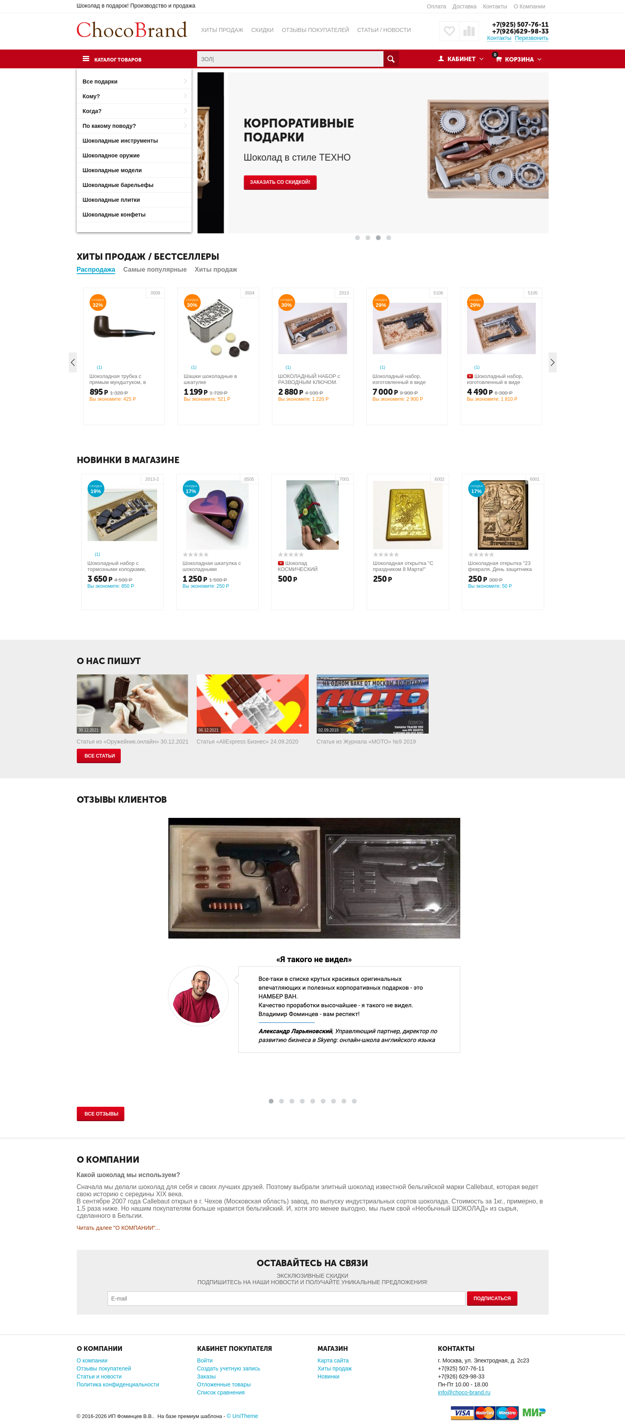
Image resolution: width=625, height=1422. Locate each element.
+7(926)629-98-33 (519, 31)
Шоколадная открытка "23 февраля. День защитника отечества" (500, 569)
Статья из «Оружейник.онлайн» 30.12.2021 (133, 741)
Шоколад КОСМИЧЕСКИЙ (298, 566)
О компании (92, 1360)
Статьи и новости (99, 1376)
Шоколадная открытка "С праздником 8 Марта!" (403, 566)
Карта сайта (333, 1360)
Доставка (465, 6)
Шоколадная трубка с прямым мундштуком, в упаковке (118, 382)
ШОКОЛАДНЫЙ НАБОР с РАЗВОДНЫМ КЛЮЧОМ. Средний (309, 382)
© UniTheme (242, 1416)
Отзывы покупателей (104, 1368)
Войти (205, 1360)
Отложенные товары (224, 1384)
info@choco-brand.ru (464, 1392)
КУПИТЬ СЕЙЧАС (240, 177)
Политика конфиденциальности (118, 1384)
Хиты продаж (216, 269)
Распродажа (96, 269)
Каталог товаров (122, 59)
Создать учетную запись (228, 1368)
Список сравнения (221, 1392)
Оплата (436, 6)
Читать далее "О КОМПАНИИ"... (118, 1228)
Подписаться (492, 1298)
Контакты (495, 6)
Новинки (328, 1376)
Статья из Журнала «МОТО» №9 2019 (366, 741)
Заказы (206, 1376)
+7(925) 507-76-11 (519, 24)
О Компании (529, 6)
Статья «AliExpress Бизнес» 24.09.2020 (248, 741)
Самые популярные (155, 269)
